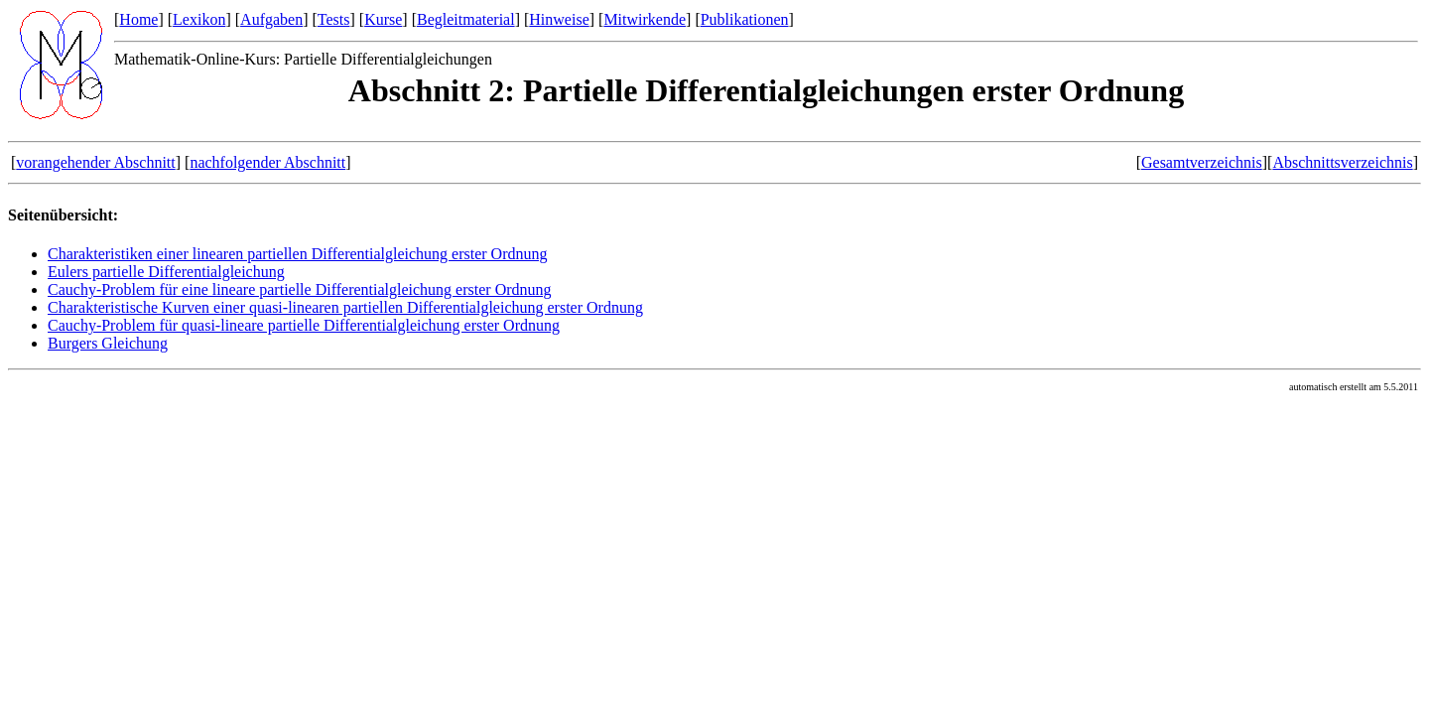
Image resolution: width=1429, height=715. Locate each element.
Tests (334, 19)
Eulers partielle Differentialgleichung (166, 271)
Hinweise (558, 19)
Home (138, 19)
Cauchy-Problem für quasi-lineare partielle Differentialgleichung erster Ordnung (304, 325)
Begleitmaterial (466, 19)
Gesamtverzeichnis (1201, 162)
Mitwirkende (644, 19)
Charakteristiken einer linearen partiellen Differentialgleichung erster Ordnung (298, 253)
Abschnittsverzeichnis (1342, 162)
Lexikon (199, 19)
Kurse (383, 19)
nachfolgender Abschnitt (267, 162)
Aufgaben (271, 19)
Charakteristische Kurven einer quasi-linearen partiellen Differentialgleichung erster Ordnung (345, 307)
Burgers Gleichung (108, 343)
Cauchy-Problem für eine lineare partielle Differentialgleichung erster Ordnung (300, 289)
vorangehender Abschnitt (95, 162)
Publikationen (745, 19)
